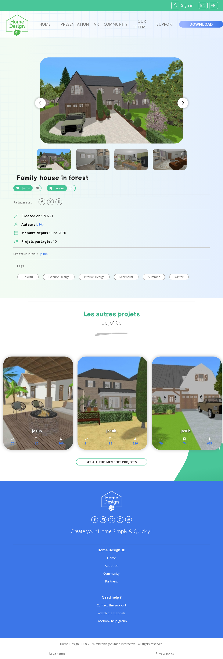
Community (115, 24)
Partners (111, 581)
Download (201, 24)
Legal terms (57, 653)
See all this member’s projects (111, 462)
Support (165, 24)
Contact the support (111, 605)
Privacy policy (165, 653)
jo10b (40, 224)
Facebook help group (111, 621)
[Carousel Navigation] (111, 103)
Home (44, 24)
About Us (111, 565)
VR (96, 24)
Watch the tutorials (111, 613)
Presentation (75, 24)
